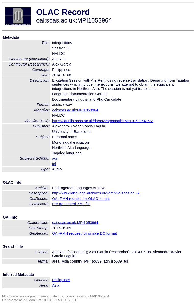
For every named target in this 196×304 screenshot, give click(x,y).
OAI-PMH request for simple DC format (84, 233)
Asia (55, 285)
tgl (54, 164)
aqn (55, 158)
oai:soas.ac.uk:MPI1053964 (75, 110)
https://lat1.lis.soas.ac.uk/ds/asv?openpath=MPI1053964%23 (102, 121)
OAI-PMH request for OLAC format (81, 199)
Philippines (61, 280)
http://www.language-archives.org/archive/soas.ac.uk (95, 193)
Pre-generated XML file (71, 204)
